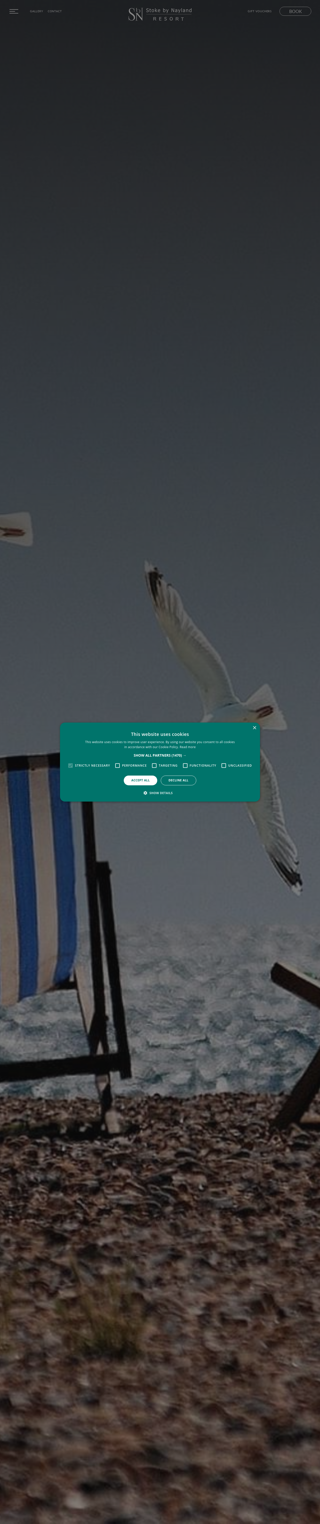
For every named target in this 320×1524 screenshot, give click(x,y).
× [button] (254, 728)
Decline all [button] (178, 780)
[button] (160, 755)
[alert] (160, 762)
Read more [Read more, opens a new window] (188, 747)
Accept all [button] (140, 780)
